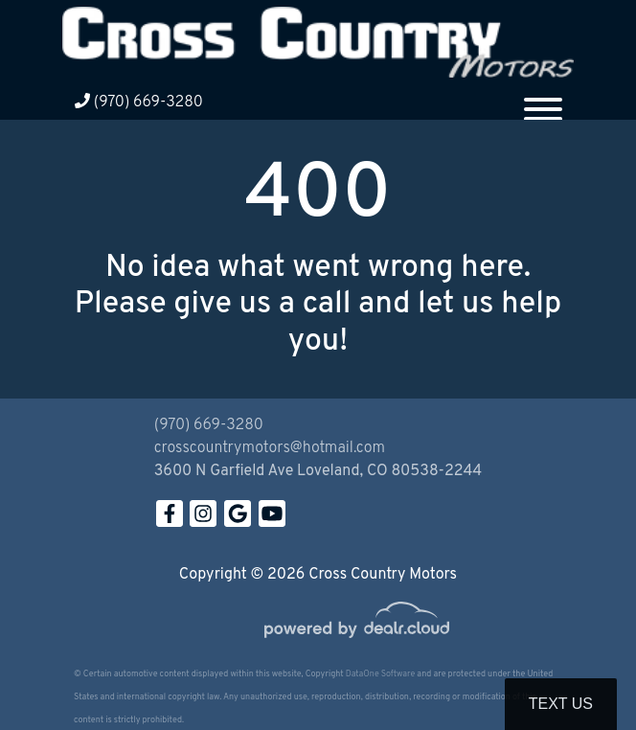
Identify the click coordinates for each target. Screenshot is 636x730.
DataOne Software (380, 674)
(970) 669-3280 (139, 102)
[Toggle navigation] (543, 101)
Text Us (561, 704)
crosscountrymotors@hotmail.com (269, 448)
